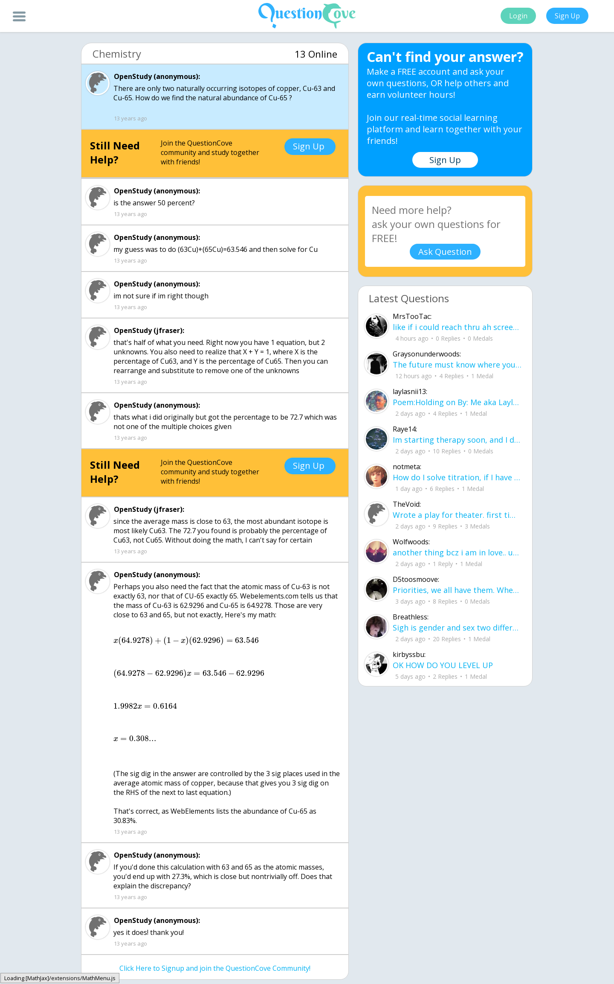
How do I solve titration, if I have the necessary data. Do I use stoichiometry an (457, 477)
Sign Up (567, 15)
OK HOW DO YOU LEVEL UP (443, 665)
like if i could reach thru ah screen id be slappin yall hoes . (457, 327)
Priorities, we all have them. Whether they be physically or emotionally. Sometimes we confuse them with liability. (457, 590)
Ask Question (445, 251)
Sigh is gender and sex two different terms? (457, 627)
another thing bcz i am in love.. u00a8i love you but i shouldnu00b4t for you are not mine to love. (457, 552)
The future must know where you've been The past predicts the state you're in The (457, 364)
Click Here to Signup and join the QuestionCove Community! (214, 968)
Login (518, 15)
